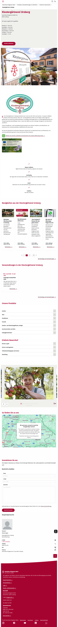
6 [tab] (31, 403)
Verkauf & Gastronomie (44, 4)
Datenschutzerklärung (46, 506)
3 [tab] (25, 403)
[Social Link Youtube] (25, 623)
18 (33, 255)
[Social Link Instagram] (3, 623)
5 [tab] (29, 403)
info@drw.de (9, 597)
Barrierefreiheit (44, 620)
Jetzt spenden (6, 615)
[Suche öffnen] (52, 1)
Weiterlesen (8, 246)
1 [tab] (21, 403)
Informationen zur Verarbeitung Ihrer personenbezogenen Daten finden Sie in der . (27, 506)
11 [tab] (29, 405)
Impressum (30, 620)
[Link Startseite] (3, 1)
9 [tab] (37, 403)
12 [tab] (31, 405)
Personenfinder (6, 582)
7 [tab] (33, 403)
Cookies (36, 620)
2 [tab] (23, 403)
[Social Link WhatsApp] (46, 624)
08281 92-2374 (5, 545)
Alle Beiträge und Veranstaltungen (46, 258)
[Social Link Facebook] (14, 623)
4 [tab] (27, 403)
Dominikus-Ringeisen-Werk (8, 4)
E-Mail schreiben (6, 541)
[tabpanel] (29, 383)
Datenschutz (23, 620)
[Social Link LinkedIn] (36, 623)
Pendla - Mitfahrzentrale (8, 588)
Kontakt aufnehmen (8, 43)
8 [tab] (35, 403)
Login (4, 585)
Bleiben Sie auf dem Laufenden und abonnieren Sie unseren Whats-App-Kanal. (24, 135)
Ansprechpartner (7, 580)
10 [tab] (27, 405)
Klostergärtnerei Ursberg (8, 7)
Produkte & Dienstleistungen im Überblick (27, 4)
